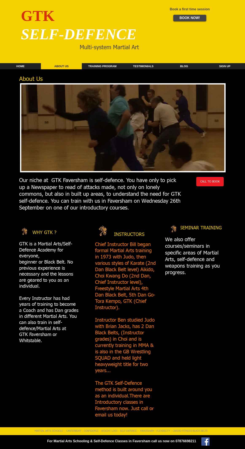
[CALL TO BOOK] (210, 181)
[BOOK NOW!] (189, 18)
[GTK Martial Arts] (205, 441)
